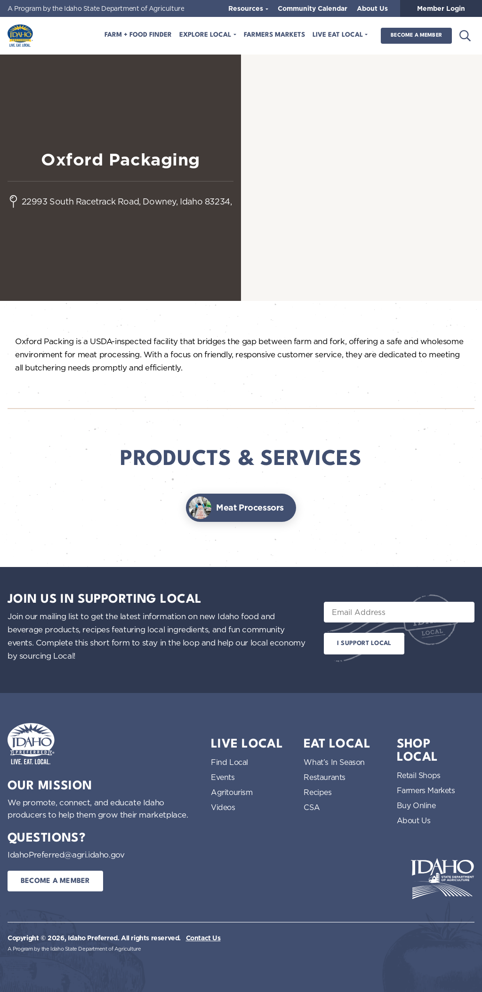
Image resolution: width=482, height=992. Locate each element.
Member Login (441, 8)
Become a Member (416, 35)
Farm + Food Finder (138, 35)
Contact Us (203, 938)
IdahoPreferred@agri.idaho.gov (66, 854)
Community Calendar (312, 8)
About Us (372, 8)
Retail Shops (419, 775)
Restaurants (324, 777)
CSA (312, 807)
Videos (223, 807)
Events (223, 777)
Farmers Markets (274, 35)
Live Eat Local (339, 35)
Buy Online (416, 805)
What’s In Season (334, 762)
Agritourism (232, 792)
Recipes (317, 792)
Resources (246, 8)
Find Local (229, 762)
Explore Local (206, 35)
